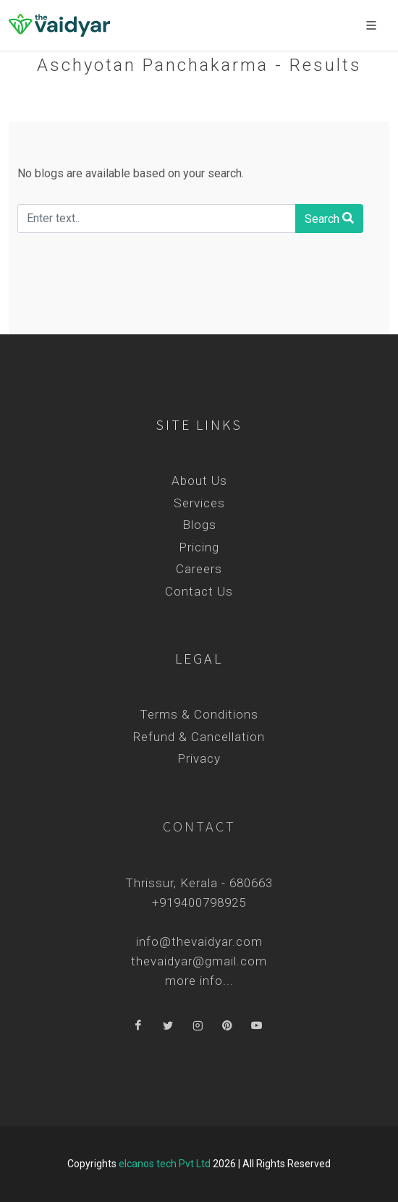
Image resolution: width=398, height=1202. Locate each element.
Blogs (199, 524)
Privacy (199, 758)
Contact (199, 826)
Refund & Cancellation (199, 736)
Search (329, 218)
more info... (199, 980)
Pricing (199, 547)
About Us (199, 480)
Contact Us (199, 591)
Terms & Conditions (199, 714)
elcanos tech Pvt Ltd (165, 1163)
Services (199, 503)
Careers (199, 569)
